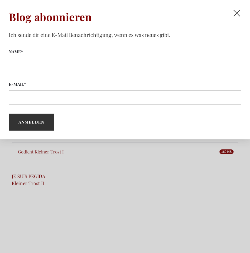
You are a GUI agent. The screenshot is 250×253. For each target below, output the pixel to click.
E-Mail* (125, 93)
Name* (125, 60)
